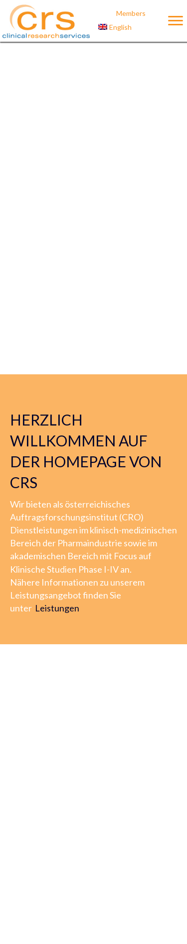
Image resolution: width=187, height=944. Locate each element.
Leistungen (57, 249)
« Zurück (71, 885)
